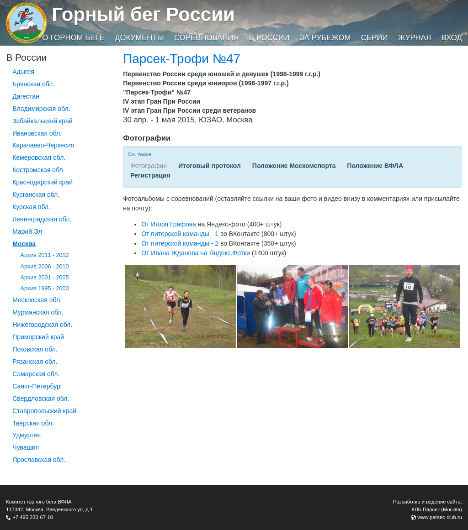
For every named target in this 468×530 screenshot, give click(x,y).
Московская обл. (37, 300)
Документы (139, 37)
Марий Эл (27, 231)
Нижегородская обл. (42, 324)
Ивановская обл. (37, 133)
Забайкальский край (42, 121)
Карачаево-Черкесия (43, 145)
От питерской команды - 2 (179, 243)
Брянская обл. (33, 84)
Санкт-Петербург (37, 386)
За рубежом (325, 37)
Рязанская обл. (34, 361)
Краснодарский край (42, 182)
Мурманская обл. (38, 312)
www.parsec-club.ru (439, 517)
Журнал (414, 37)
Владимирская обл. (41, 108)
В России (269, 37)
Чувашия (25, 447)
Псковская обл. (34, 349)
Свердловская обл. (40, 398)
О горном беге (73, 37)
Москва (24, 243)
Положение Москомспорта (294, 165)
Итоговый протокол (209, 165)
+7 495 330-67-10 (32, 517)
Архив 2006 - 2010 (45, 266)
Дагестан (25, 96)
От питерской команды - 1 (179, 233)
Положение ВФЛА (375, 165)
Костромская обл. (38, 169)
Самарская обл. (35, 374)
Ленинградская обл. (41, 219)
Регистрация (150, 175)
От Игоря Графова (168, 224)
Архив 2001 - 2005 (45, 277)
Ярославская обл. (38, 459)
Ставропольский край (44, 411)
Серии (374, 37)
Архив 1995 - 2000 (45, 288)
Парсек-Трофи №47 (181, 59)
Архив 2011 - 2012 (45, 255)
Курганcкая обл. (35, 194)
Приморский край (38, 337)
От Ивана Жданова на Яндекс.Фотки (195, 253)
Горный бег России (143, 14)
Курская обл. (31, 206)
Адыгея (23, 71)
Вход (451, 37)
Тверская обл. (33, 423)
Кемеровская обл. (38, 157)
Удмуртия (26, 435)
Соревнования (206, 37)
